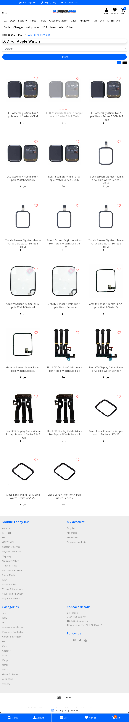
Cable (7, 27)
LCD (12, 20)
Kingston (85, 20)
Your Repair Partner (12, 593)
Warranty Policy (10, 560)
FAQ (4, 579)
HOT (44, 27)
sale (61, 27)
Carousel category (11, 636)
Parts (33, 20)
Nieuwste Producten (13, 627)
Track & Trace (9, 565)
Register (71, 528)
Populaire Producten (13, 632)
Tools (42, 20)
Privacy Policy (9, 584)
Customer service (11, 546)
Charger (18, 27)
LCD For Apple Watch (39, 34)
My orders (72, 532)
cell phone (32, 27)
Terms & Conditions (12, 589)
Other (69, 27)
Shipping (6, 556)
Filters (64, 56)
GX (5, 20)
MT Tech (99, 20)
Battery (22, 20)
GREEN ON (113, 20)
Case (74, 20)
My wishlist (72, 537)
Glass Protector (58, 20)
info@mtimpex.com (77, 621)
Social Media (9, 575)
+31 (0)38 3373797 (76, 617)
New (53, 27)
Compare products (76, 542)
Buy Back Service (11, 598)
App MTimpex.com (12, 570)
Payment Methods (11, 551)
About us (7, 528)
